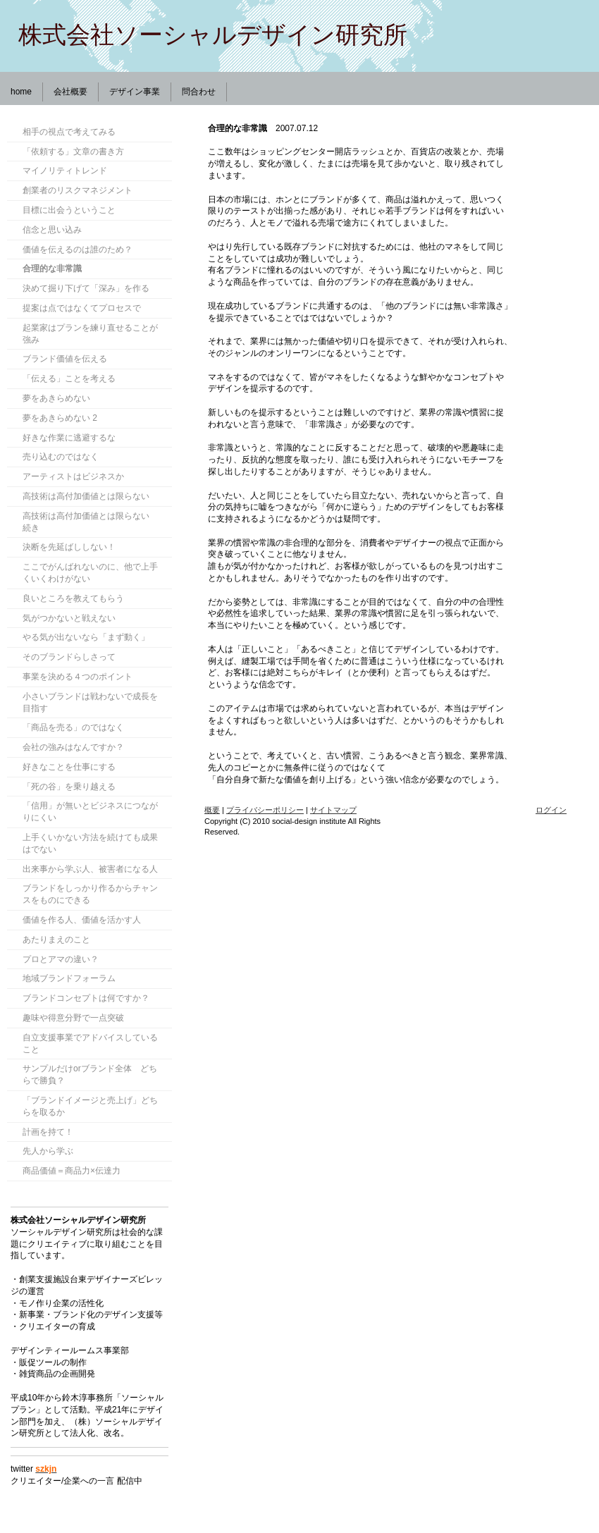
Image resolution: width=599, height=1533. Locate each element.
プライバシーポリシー (265, 810)
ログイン (551, 810)
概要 (212, 810)
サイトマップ (333, 810)
